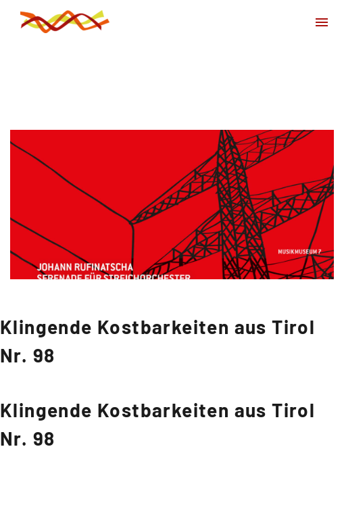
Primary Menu (322, 22)
